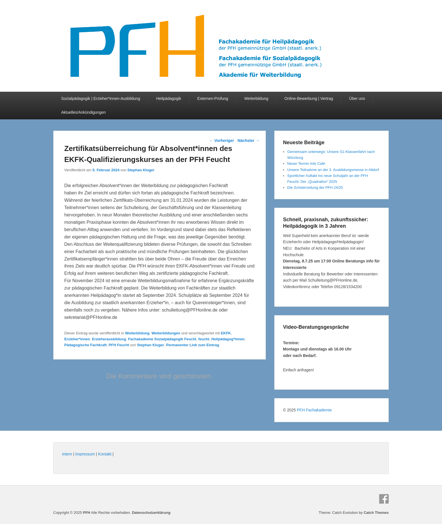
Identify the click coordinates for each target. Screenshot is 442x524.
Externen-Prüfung (212, 98)
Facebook (384, 499)
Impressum (85, 454)
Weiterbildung (256, 98)
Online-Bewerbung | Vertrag (308, 98)
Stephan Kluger (140, 170)
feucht (203, 339)
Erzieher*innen (77, 339)
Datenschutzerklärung (151, 512)
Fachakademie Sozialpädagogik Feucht (162, 339)
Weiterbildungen (165, 333)
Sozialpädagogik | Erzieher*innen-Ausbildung (100, 98)
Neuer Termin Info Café (306, 163)
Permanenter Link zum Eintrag (192, 345)
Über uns (357, 98)
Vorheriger (221, 140)
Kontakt (104, 454)
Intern (67, 454)
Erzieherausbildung (109, 339)
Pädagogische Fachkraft (85, 345)
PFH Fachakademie (314, 410)
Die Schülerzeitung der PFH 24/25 (315, 187)
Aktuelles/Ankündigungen (83, 112)
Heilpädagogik (168, 98)
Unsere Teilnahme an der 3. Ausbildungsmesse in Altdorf (333, 170)
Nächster (249, 140)
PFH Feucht (119, 345)
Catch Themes (376, 512)
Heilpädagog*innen (228, 339)
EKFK (226, 333)
